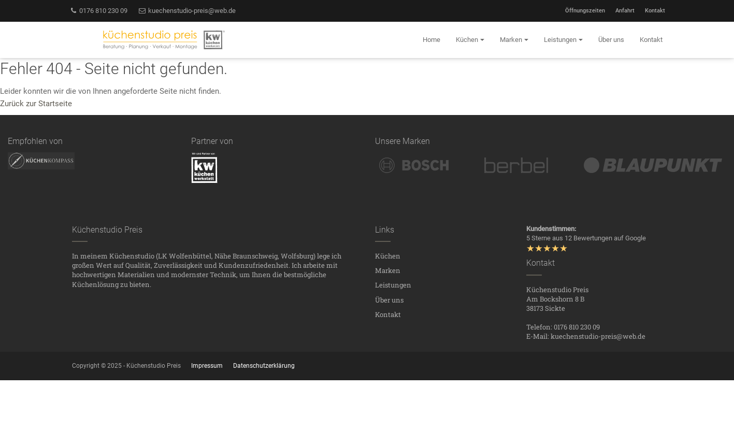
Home (431, 40)
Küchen (387, 256)
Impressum (207, 365)
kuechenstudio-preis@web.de (187, 11)
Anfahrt (625, 10)
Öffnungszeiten (585, 10)
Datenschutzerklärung (264, 365)
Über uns (389, 300)
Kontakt (655, 10)
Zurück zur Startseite (36, 103)
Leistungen (393, 285)
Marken (387, 270)
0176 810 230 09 (98, 11)
